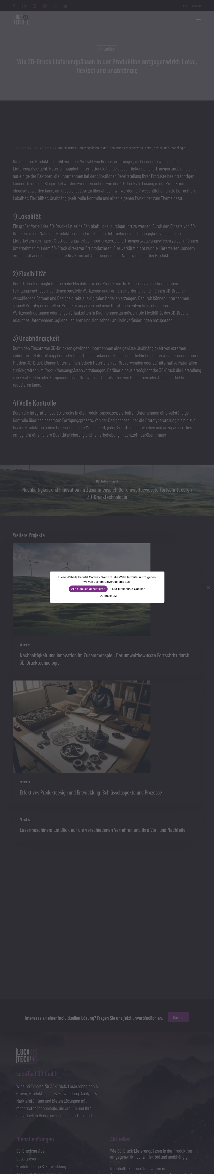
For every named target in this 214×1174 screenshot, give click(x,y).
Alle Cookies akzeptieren (88, 589)
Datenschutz (108, 595)
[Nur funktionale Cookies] (208, 587)
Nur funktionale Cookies (128, 589)
